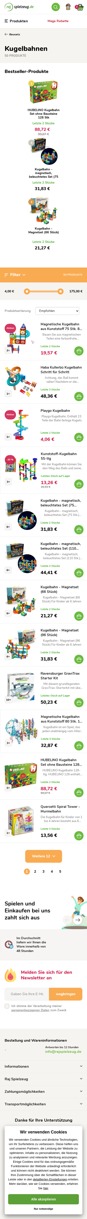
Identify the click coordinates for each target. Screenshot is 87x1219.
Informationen (43, 1066)
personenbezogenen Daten (30, 1010)
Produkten (16, 21)
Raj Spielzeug (43, 1079)
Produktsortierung (18, 311)
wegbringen (65, 994)
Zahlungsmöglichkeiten (43, 1091)
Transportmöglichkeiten (43, 1104)
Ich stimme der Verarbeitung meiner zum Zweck (38, 1008)
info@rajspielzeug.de (63, 1051)
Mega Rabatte (58, 21)
